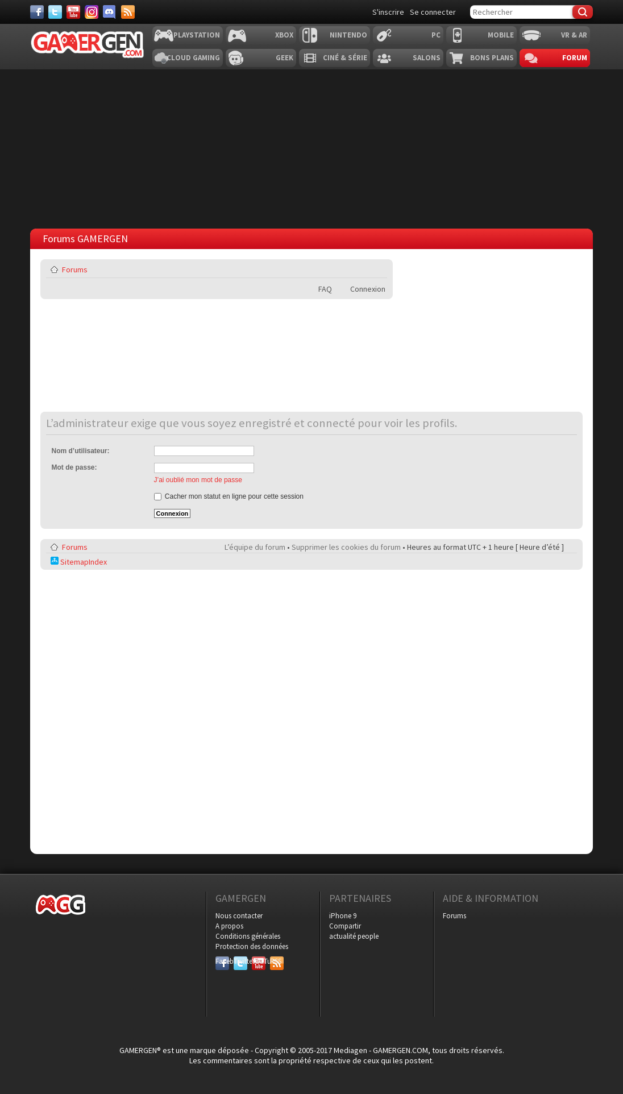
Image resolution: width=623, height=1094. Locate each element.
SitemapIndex (79, 562)
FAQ (325, 289)
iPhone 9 (342, 916)
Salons (427, 58)
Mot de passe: (74, 467)
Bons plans (492, 58)
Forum (574, 58)
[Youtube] (73, 12)
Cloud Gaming (193, 58)
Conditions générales (247, 936)
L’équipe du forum (255, 547)
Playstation (196, 35)
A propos (229, 926)
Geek (284, 58)
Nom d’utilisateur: (81, 451)
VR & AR (574, 35)
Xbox (284, 35)
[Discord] (110, 12)
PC (436, 35)
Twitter (240, 961)
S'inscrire (388, 12)
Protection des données (251, 946)
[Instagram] (91, 12)
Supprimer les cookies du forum (346, 547)
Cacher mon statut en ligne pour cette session (229, 496)
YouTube (258, 961)
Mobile (501, 35)
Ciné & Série (345, 58)
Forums (75, 269)
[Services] (128, 12)
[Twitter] (55, 12)
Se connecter (433, 12)
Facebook (222, 961)
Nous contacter (239, 916)
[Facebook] (37, 12)
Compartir (345, 926)
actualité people (354, 936)
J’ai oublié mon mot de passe (198, 480)
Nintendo (348, 35)
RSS (275, 961)
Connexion (367, 289)
